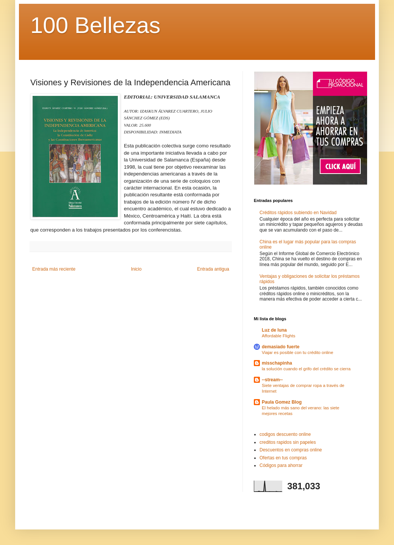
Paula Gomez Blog (282, 402)
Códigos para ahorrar (281, 465)
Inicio (136, 269)
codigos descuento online (285, 434)
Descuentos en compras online (291, 450)
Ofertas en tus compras (283, 457)
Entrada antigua (213, 269)
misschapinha (277, 363)
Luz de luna (274, 330)
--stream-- (272, 379)
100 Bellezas (95, 25)
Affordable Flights (278, 336)
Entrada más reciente (53, 269)
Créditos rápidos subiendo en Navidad (298, 212)
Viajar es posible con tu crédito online (297, 352)
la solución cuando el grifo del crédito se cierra (306, 368)
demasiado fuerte (280, 346)
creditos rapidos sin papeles (288, 442)
